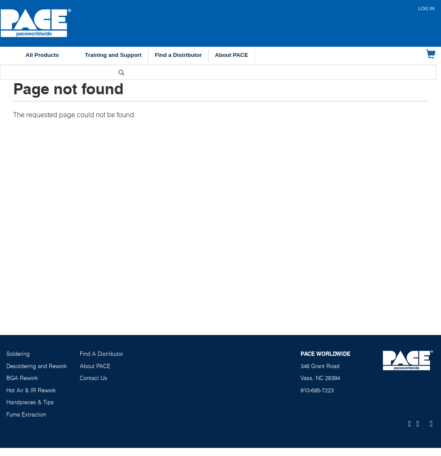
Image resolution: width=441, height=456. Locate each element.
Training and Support (113, 55)
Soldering (18, 353)
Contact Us (93, 377)
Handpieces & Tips (30, 402)
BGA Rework (22, 377)
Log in (426, 8)
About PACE (231, 55)
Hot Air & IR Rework (31, 390)
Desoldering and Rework (36, 366)
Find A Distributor (101, 353)
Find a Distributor (178, 55)
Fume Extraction (26, 414)
